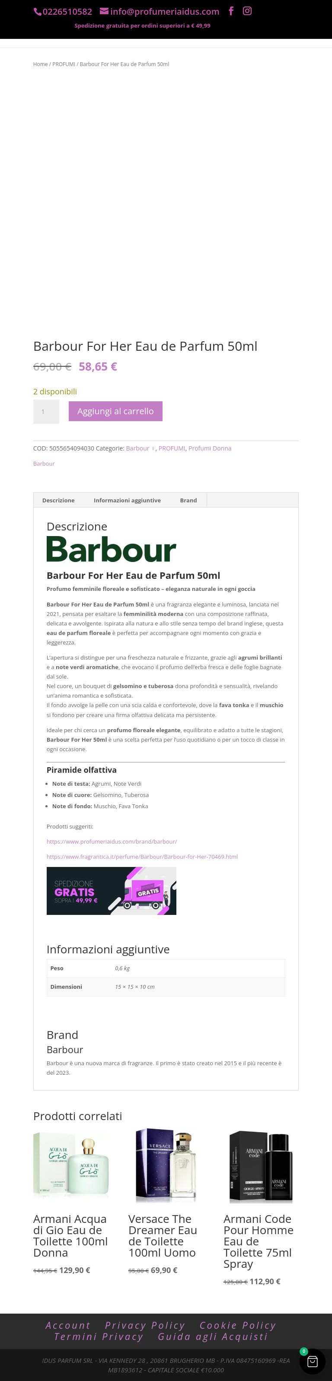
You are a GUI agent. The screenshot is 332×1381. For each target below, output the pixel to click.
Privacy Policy (145, 1324)
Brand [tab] (188, 500)
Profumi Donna (210, 448)
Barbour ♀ (141, 448)
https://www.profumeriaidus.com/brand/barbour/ (112, 841)
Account (68, 1324)
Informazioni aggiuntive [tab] (127, 500)
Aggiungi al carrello (115, 411)
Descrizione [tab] (58, 500)
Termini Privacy (99, 1336)
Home (40, 64)
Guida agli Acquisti (213, 1336)
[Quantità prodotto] (46, 412)
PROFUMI (63, 64)
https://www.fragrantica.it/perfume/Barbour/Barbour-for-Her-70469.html (142, 856)
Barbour (44, 463)
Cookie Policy (238, 1324)
